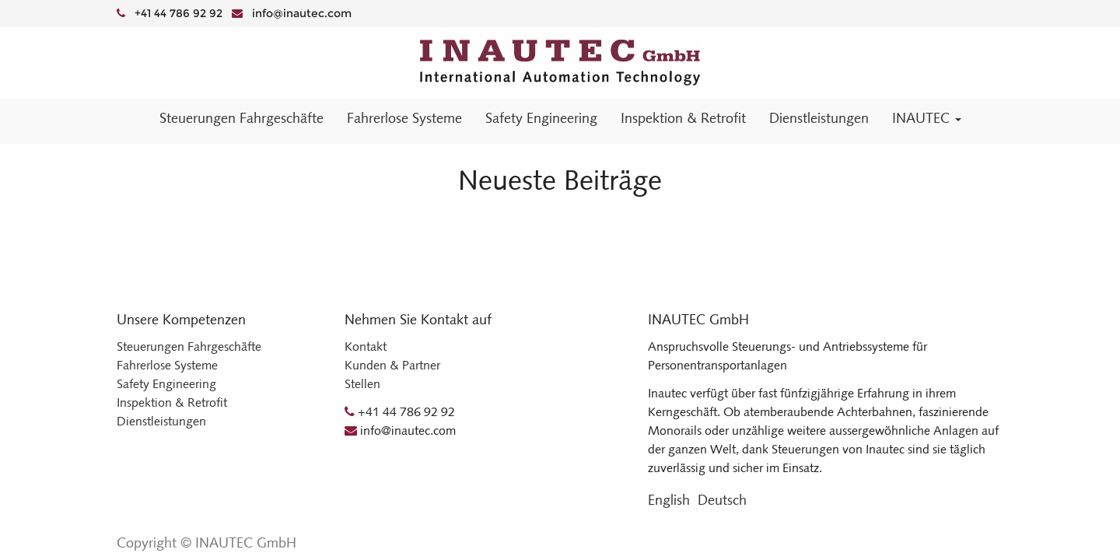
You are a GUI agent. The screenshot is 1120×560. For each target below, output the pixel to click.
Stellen (362, 383)
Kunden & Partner (392, 365)
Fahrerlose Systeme (167, 365)
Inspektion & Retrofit (172, 402)
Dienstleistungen (161, 421)
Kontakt (366, 346)
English (669, 500)
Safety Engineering (166, 383)
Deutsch (722, 500)
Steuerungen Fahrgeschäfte (189, 346)
